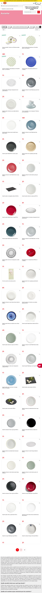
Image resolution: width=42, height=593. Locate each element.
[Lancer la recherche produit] (1, 5)
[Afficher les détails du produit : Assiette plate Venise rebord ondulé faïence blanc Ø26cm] (11, 125)
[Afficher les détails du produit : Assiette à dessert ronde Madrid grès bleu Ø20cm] (30, 125)
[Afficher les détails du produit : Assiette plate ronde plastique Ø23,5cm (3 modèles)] (30, 61)
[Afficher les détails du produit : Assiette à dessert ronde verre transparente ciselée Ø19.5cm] (11, 359)
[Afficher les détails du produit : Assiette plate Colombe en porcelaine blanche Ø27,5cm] (11, 104)
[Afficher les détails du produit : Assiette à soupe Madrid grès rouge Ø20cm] (30, 486)
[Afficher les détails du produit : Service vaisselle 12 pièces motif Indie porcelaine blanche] (11, 40)
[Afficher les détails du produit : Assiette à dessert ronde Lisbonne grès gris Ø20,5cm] (30, 168)
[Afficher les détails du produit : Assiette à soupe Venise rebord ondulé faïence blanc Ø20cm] (30, 507)
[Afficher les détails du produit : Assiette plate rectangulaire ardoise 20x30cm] (11, 189)
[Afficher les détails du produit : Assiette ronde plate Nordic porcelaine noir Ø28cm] (30, 422)
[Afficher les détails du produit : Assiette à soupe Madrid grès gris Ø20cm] (11, 529)
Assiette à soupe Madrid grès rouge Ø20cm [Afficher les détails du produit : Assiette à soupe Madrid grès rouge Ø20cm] (30, 493)
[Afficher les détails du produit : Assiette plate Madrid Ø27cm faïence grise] (11, 146)
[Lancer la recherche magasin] (38, 12)
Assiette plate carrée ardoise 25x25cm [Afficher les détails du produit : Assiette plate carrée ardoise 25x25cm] (29, 387)
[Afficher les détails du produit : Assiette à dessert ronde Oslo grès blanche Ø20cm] (30, 444)
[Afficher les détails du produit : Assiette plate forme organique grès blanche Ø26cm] (30, 274)
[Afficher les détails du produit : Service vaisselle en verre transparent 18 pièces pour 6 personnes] (30, 104)
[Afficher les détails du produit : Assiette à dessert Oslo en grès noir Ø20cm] (11, 486)
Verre (9, 26)
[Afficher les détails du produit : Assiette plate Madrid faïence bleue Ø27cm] (11, 231)
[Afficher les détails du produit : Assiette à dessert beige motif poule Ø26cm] (30, 529)
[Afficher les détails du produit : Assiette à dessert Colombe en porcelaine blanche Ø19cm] (30, 295)
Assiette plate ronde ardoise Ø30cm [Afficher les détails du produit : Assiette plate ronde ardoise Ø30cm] (8, 408)
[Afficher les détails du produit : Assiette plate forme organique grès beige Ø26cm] (30, 146)
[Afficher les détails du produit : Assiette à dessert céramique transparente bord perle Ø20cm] (30, 210)
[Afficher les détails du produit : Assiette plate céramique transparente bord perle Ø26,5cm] (11, 83)
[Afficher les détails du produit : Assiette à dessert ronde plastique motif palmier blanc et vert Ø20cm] (11, 61)
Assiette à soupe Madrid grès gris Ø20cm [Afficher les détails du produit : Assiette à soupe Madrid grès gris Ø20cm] (9, 535)
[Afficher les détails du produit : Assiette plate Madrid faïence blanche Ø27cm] (30, 316)
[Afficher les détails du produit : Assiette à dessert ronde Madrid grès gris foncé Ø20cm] (30, 83)
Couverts (31, 26)
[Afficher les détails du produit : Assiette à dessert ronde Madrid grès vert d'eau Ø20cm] (30, 231)
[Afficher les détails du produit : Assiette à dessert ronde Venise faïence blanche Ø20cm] (11, 295)
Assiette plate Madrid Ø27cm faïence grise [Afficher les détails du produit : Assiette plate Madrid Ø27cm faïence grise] (10, 153)
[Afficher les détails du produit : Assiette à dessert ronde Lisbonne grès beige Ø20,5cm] (11, 465)
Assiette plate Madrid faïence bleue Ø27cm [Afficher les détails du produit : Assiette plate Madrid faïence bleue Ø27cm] (10, 238)
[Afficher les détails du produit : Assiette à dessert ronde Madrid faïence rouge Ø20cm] (11, 168)
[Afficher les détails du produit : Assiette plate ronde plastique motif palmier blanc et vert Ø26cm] (30, 40)
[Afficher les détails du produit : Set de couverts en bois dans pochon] (11, 274)
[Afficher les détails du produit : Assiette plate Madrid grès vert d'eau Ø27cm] (30, 359)
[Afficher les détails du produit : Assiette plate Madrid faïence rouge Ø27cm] (11, 210)
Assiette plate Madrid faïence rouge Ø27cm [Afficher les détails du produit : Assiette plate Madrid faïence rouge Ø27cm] (10, 217)
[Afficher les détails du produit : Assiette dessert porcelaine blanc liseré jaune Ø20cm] (11, 444)
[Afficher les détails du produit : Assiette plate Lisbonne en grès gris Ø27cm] (30, 189)
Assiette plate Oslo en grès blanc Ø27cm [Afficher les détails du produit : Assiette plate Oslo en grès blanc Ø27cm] (9, 514)
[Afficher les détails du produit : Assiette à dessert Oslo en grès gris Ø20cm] (11, 422)
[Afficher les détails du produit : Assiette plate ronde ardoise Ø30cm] (11, 401)
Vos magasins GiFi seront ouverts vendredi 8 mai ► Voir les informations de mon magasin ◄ (21, 0)
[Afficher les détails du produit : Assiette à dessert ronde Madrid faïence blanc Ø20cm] (30, 337)
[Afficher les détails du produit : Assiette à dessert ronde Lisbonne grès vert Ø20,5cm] (30, 465)
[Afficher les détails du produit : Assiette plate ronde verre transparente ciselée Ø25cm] (11, 252)
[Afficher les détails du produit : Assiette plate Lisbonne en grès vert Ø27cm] (11, 337)
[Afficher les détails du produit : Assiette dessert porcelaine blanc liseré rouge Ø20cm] (30, 401)
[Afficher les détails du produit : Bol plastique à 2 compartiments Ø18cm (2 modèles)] (30, 252)
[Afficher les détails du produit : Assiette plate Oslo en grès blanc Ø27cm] (11, 507)
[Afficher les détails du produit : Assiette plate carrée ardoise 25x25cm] (30, 380)
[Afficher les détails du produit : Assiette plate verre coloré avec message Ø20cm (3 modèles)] (11, 380)
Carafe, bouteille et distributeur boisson (20, 26)
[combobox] (21, 6)
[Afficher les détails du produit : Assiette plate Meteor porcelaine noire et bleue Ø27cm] (11, 316)
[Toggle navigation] (2, 3)
